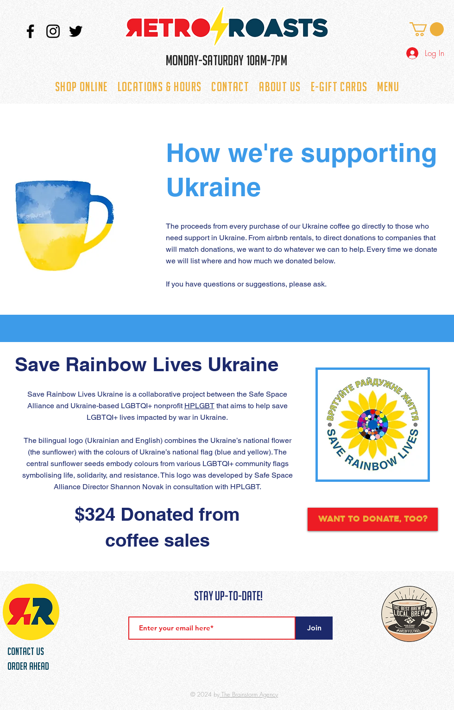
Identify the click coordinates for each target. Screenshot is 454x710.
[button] (427, 29)
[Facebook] (30, 31)
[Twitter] (76, 31)
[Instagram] (53, 31)
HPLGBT (199, 405)
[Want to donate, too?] (373, 519)
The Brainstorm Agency (249, 694)
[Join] (314, 628)
